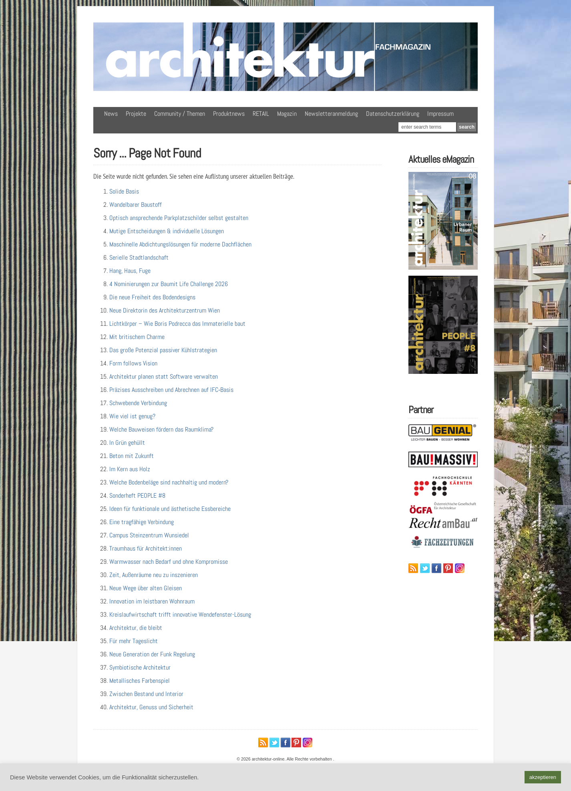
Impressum (440, 113)
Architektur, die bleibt (135, 628)
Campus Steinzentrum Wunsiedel (149, 535)
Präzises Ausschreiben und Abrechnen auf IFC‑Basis (171, 389)
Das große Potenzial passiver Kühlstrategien (163, 350)
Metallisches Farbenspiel (139, 680)
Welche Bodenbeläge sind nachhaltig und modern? (168, 482)
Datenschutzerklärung (392, 113)
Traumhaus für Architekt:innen (145, 548)
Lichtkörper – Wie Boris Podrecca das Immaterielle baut (177, 323)
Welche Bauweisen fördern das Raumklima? (161, 429)
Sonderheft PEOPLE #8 (137, 495)
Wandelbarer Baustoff (135, 204)
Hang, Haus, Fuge (130, 270)
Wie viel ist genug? (132, 416)
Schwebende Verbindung (138, 403)
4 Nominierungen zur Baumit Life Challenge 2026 (168, 284)
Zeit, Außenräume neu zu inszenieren (153, 575)
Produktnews (229, 113)
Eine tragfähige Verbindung (141, 522)
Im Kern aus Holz (129, 469)
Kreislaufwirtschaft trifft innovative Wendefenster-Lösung (180, 614)
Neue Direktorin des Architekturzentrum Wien (164, 310)
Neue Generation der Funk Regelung (152, 654)
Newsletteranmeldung (331, 113)
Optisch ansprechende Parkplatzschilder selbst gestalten (178, 218)
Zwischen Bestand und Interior (146, 694)
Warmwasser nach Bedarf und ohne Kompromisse (168, 561)
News (111, 113)
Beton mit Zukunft (131, 456)
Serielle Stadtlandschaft (139, 257)
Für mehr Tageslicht (133, 641)
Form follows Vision (133, 363)
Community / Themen (179, 113)
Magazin (287, 113)
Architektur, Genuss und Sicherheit (151, 707)
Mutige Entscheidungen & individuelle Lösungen (166, 231)
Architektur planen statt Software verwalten (163, 376)
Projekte (136, 113)
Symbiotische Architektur (140, 667)
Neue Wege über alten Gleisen (145, 588)
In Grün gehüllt (127, 442)
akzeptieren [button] (542, 777)
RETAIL (261, 113)
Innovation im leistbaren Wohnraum (152, 601)
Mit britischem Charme (137, 337)
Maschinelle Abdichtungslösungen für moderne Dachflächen (180, 244)
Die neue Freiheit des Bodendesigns (152, 297)
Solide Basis (124, 191)
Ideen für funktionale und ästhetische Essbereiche (170, 508)
